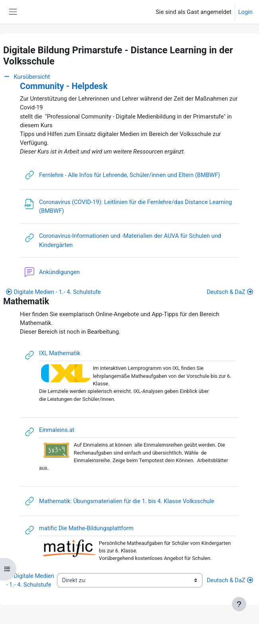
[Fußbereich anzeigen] (239, 604)
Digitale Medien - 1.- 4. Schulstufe (53, 291)
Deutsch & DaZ (230, 291)
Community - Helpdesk (64, 86)
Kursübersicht (26, 76)
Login (245, 12)
